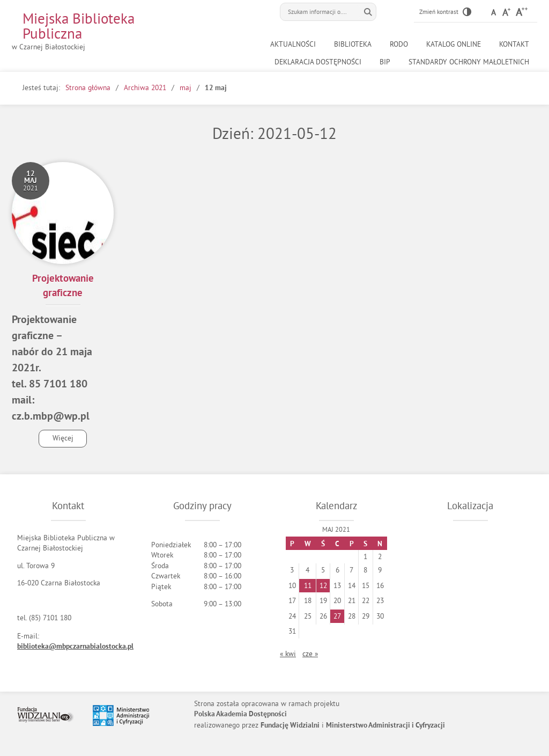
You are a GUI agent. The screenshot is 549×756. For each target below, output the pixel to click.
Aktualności (293, 44)
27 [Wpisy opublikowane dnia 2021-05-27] (337, 616)
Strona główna (87, 87)
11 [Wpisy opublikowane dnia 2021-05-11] (307, 585)
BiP (385, 62)
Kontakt (514, 44)
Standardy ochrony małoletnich (469, 62)
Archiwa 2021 (145, 87)
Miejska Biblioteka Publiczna (79, 25)
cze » (310, 653)
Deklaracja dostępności (317, 62)
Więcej (56, 439)
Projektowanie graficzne (63, 286)
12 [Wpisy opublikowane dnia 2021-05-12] (323, 585)
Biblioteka (353, 44)
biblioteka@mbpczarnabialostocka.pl (75, 646)
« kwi (288, 653)
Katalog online (453, 44)
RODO (399, 44)
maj (185, 87)
